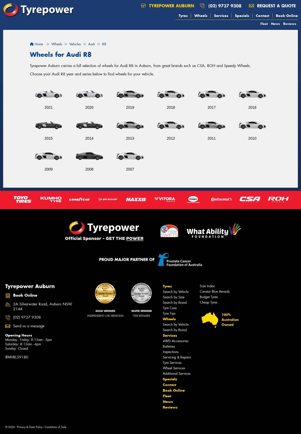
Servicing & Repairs (177, 357)
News (275, 24)
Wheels (200, 15)
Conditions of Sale (55, 427)
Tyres (183, 15)
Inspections (170, 352)
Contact (262, 15)
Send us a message (28, 326)
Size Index (207, 286)
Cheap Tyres (208, 302)
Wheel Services (174, 368)
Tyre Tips (169, 313)
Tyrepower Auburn (167, 5)
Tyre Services (172, 363)
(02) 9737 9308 (224, 5)
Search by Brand (175, 302)
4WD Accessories (175, 341)
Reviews (289, 24)
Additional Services (176, 373)
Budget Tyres (209, 297)
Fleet (264, 24)
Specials (242, 15)
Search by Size (173, 297)
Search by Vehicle (176, 292)
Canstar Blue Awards (215, 291)
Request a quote (272, 5)
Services (221, 15)
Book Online (287, 15)
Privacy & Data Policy (29, 427)
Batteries (169, 346)
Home (36, 44)
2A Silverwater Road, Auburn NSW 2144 (42, 306)
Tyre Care (170, 308)
